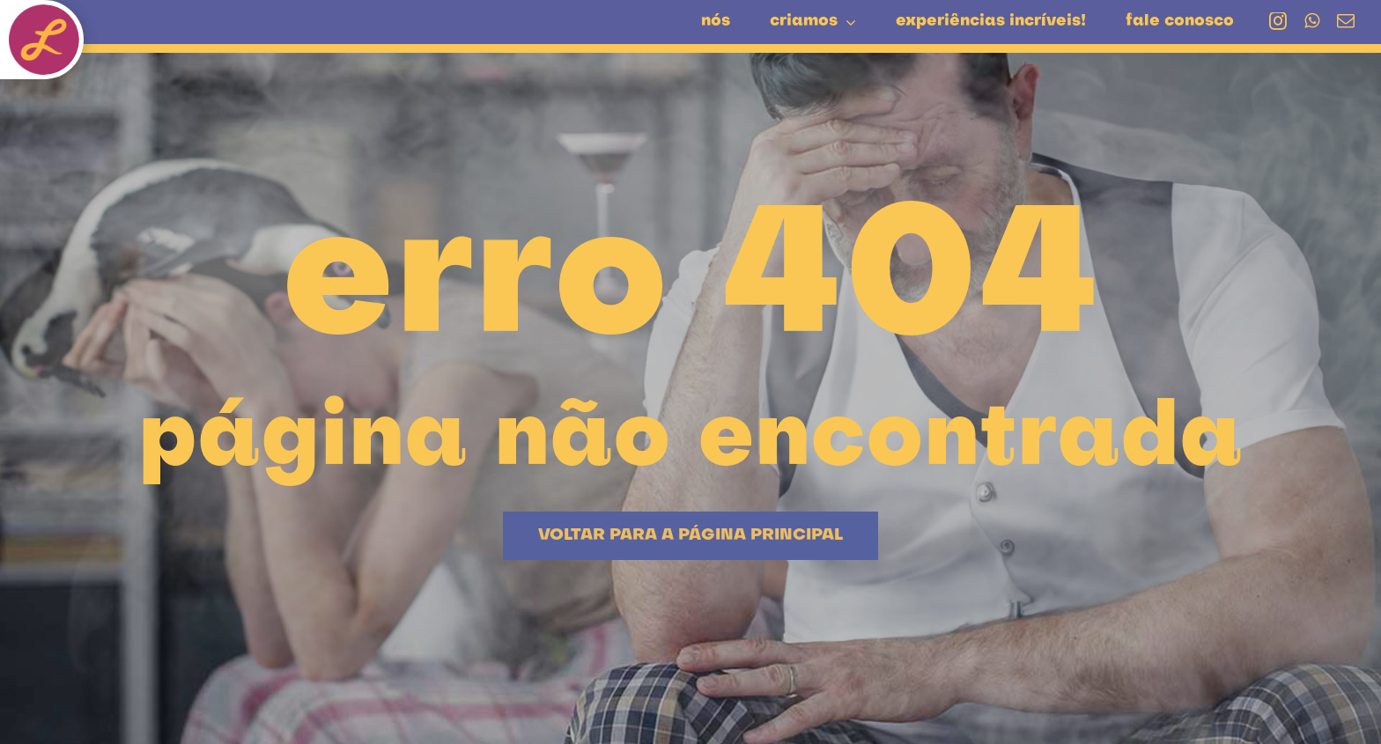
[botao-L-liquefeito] (44, 13)
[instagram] (1278, 21)
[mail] (1346, 21)
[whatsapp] (1311, 21)
